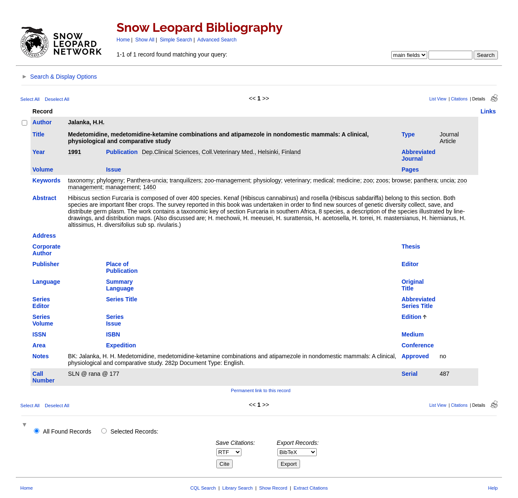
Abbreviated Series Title (419, 302)
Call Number (44, 377)
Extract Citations (311, 487)
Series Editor (41, 302)
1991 (74, 152)
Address (44, 235)
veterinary (297, 180)
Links (488, 111)
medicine (348, 180)
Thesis (411, 246)
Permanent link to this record (260, 390)
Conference (418, 345)
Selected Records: (134, 431)
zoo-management (227, 180)
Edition (411, 316)
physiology (267, 180)
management (122, 187)
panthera (425, 180)
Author (42, 122)
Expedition (121, 345)
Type (408, 134)
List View (437, 99)
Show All (144, 40)
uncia (447, 180)
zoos (382, 180)
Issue (113, 169)
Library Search (237, 487)
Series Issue (114, 320)
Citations (459, 99)
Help (492, 487)
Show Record (273, 487)
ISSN (39, 334)
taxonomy (81, 180)
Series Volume (43, 320)
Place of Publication (121, 267)
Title (39, 134)
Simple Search (176, 40)
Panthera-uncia (147, 180)
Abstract (44, 198)
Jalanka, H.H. (86, 122)
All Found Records (67, 431)
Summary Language (119, 285)
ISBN (113, 334)
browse (401, 180)
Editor (410, 264)
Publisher (46, 264)
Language (46, 281)
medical (323, 180)
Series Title (121, 299)
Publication (121, 152)
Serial (410, 373)
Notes (41, 356)
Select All (30, 99)
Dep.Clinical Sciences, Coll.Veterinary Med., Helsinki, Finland (221, 152)
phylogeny (110, 180)
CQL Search (203, 487)
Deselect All (57, 99)
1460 (149, 187)
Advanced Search (217, 40)
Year (39, 152)
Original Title (413, 285)
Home (123, 40)
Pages (410, 169)
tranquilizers (185, 180)
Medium (413, 334)
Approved (415, 356)
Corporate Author (47, 250)
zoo (368, 180)
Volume (43, 169)
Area (39, 345)
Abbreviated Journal (419, 155)
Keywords (47, 180)
